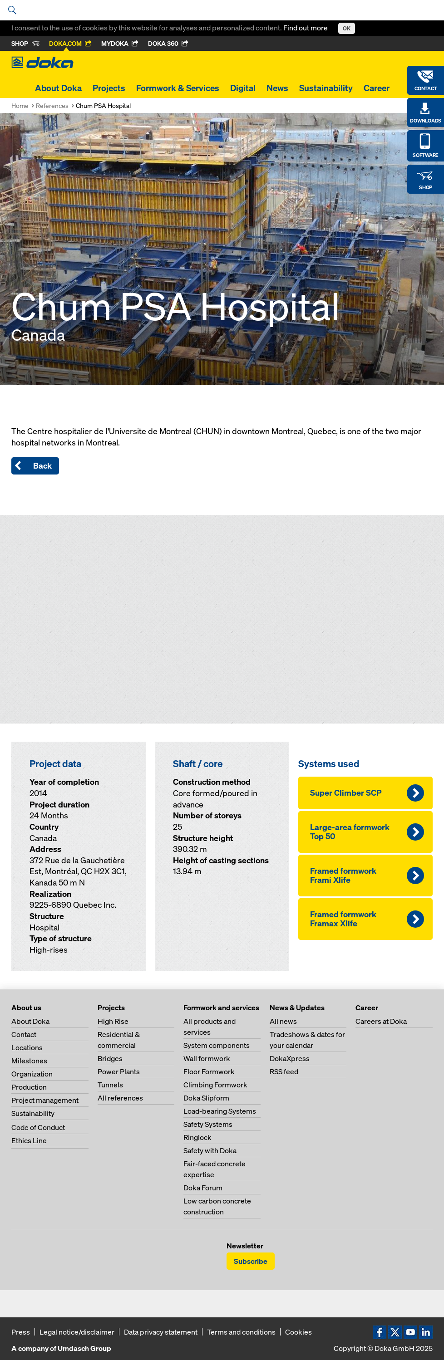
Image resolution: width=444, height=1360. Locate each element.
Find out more (306, 28)
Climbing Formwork (215, 1085)
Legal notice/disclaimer (76, 1332)
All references (120, 1098)
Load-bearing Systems (219, 1111)
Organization (32, 1074)
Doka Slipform (206, 1098)
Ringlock (197, 1137)
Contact (23, 1034)
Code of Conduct (38, 1127)
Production (29, 1087)
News (277, 88)
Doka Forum (202, 1188)
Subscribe (250, 1261)
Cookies (298, 1332)
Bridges (110, 1058)
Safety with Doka (210, 1150)
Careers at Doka (381, 1021)
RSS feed (284, 1071)
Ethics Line (29, 1140)
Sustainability (326, 88)
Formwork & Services (177, 88)
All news (283, 1021)
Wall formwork (206, 1058)
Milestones (29, 1061)
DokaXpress (290, 1058)
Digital (243, 88)
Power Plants (119, 1071)
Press (20, 1332)
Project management (45, 1100)
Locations (27, 1047)
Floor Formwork (209, 1071)
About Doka (58, 88)
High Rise (113, 1021)
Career (377, 88)
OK (346, 28)
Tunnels (110, 1085)
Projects (109, 88)
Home (20, 105)
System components (216, 1045)
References (52, 105)
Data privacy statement (160, 1332)
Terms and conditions (241, 1332)
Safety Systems (207, 1124)
